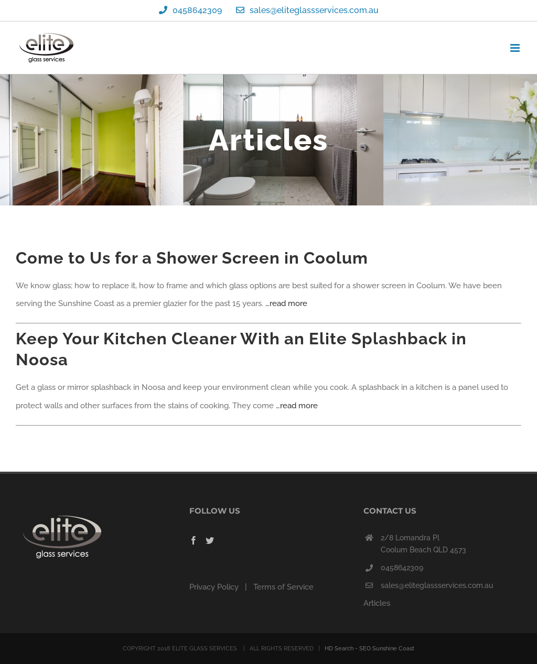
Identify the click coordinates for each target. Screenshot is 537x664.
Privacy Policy (214, 587)
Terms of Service (283, 587)
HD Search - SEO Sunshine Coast (369, 648)
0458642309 (402, 567)
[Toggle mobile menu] (515, 47)
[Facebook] (193, 540)
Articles (376, 603)
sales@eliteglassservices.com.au (437, 585)
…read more (286, 303)
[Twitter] (210, 540)
